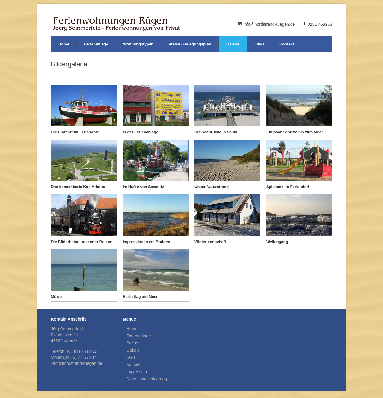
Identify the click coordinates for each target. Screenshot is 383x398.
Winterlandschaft (210, 242)
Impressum (136, 371)
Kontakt (286, 44)
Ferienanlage (96, 44)
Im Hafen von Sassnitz (143, 186)
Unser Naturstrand (211, 186)
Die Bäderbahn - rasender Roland (82, 242)
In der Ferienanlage (140, 132)
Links (259, 44)
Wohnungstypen (138, 44)
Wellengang (277, 242)
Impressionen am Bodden (146, 242)
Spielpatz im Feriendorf (287, 186)
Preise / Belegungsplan (189, 44)
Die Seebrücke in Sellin (215, 132)
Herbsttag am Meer (140, 296)
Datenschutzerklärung (146, 378)
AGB (130, 357)
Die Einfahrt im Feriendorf (75, 132)
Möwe (56, 296)
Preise (132, 343)
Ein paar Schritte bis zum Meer (294, 132)
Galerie (232, 44)
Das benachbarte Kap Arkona (78, 186)
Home (63, 44)
